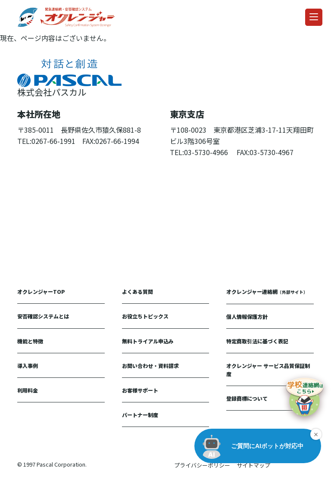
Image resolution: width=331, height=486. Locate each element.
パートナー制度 (140, 414)
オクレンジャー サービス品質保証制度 (268, 369)
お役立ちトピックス (145, 316)
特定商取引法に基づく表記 (257, 341)
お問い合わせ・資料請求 (150, 365)
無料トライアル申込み (148, 341)
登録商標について (247, 398)
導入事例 (27, 365)
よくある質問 (137, 291)
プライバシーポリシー (202, 465)
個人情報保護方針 (247, 316)
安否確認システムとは (43, 316)
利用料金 (27, 390)
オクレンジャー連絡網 (267, 291)
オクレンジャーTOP (41, 291)
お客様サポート (140, 390)
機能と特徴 (30, 341)
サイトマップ (253, 465)
